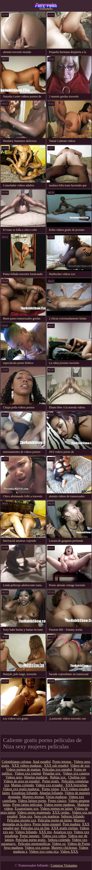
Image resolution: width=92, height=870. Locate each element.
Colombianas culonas (16, 762)
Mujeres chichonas (64, 847)
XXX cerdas (61, 812)
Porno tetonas (62, 762)
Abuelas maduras (36, 777)
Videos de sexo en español (21, 781)
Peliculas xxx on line (35, 828)
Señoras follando (72, 816)
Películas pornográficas (34, 844)
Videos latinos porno (32, 801)
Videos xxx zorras (37, 847)
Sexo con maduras (46, 816)
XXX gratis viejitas (64, 828)
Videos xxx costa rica (43, 851)
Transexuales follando (46, 6)
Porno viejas (50, 789)
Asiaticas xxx (62, 832)
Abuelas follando (51, 793)
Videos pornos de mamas (23, 769)
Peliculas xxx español (57, 769)
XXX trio (45, 832)
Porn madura (71, 824)
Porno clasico (57, 801)
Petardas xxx (52, 773)
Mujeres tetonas (33, 797)
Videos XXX (69, 851)
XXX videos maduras (27, 765)
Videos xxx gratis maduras (21, 789)
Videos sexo (13, 777)
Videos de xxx (80, 765)
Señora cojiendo (59, 840)
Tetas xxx (25, 816)
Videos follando (26, 832)
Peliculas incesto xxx (21, 820)
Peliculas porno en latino (55, 820)
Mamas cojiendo (22, 785)
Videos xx (59, 844)
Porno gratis (51, 781)
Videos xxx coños (54, 836)
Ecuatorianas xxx (27, 808)
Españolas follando (25, 793)
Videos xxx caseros (76, 773)
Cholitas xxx (77, 777)
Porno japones (30, 836)
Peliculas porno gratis (30, 840)
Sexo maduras (13, 847)
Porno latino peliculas (27, 804)
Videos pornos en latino (56, 808)
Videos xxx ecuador (50, 785)
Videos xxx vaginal (27, 773)
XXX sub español (56, 765)
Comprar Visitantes (64, 865)
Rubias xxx (58, 777)
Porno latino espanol (47, 824)
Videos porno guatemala (34, 812)
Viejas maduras (56, 797)
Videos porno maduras (60, 804)
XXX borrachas (76, 785)
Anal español (42, 762)
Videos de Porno (78, 844)
